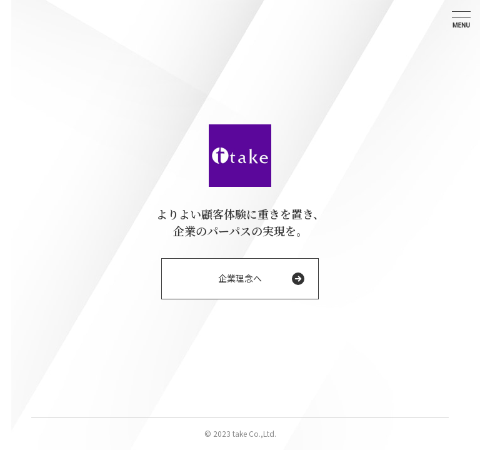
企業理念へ (240, 278)
